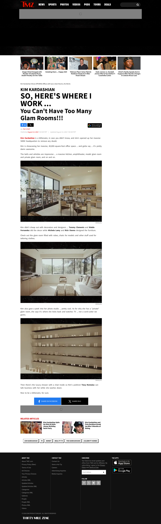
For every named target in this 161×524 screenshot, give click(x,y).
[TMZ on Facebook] (22, 32)
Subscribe (104, 472)
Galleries (25, 496)
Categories (25, 489)
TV (41, 441)
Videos (81, 51)
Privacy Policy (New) (29, 464)
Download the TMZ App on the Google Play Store (121, 470)
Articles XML (26, 480)
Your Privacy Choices (29, 474)
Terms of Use (26, 468)
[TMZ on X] (25, 32)
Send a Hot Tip (57, 464)
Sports (43, 51)
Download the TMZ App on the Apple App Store (121, 462)
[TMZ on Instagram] (34, 32)
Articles (24, 477)
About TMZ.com (27, 461)
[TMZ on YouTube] (93, 483)
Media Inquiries (57, 474)
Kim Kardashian (30, 441)
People (24, 499)
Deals (131, 51)
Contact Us (55, 461)
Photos (62, 51)
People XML (26, 502)
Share (47, 401)
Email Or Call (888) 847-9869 (46, 42)
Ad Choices (26, 471)
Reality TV (58, 441)
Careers (54, 468)
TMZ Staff (26, 129)
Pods (97, 51)
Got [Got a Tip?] (27, 41)
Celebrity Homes (90, 441)
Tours (114, 51)
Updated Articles (27, 483)
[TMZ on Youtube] (29, 32)
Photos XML (26, 505)
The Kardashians (73, 441)
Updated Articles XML (29, 486)
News (25, 51)
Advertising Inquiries (59, 471)
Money (48, 441)
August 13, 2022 (33, 132)
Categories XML (27, 493)
